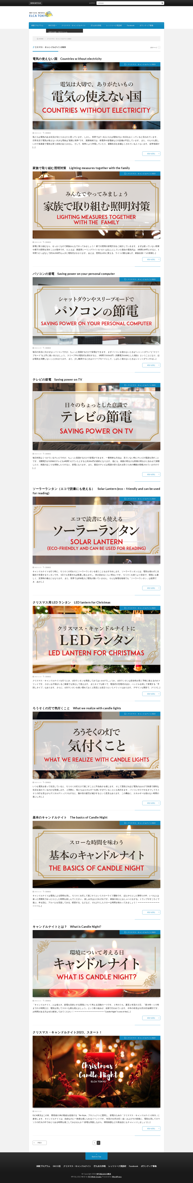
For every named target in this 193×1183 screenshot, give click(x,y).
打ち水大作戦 (96, 25)
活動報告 (48, 133)
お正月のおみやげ (97, 3)
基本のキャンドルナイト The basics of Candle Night (70, 817)
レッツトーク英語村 (114, 25)
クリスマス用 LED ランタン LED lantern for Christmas (72, 602)
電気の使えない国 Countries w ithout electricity (67, 58)
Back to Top (96, 1157)
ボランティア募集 (146, 25)
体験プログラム (37, 25)
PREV (40, 1143)
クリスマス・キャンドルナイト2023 (141, 64)
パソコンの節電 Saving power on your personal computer (74, 273)
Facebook (130, 25)
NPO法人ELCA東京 (103, 1174)
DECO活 (51, 25)
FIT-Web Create (94, 1177)
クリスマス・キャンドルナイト (74, 25)
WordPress (117, 1177)
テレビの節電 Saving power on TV (57, 379)
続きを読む (151, 154)
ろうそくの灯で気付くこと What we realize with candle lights (77, 708)
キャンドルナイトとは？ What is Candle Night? (67, 926)
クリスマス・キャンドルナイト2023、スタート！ (67, 1032)
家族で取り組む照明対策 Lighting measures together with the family (81, 168)
